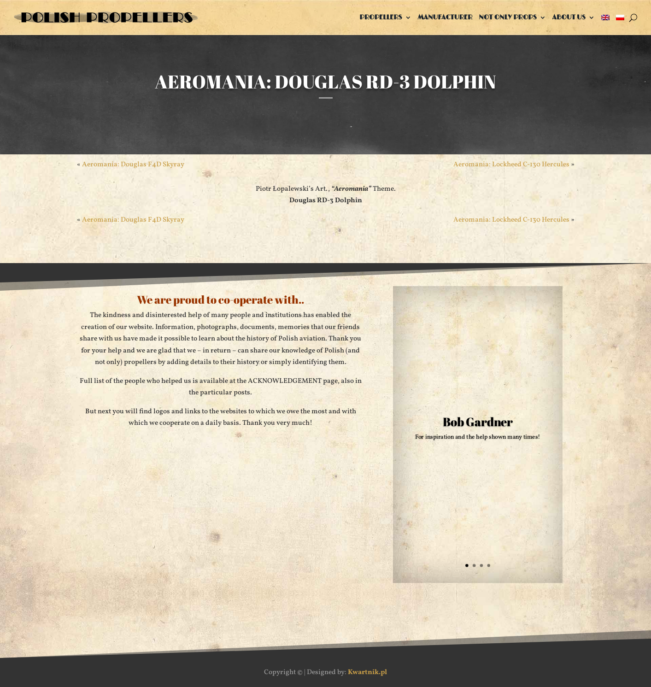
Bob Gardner (478, 422)
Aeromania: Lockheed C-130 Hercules (511, 165)
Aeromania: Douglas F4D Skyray (133, 165)
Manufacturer (445, 17)
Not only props (508, 17)
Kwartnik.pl (367, 672)
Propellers (380, 17)
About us (569, 17)
